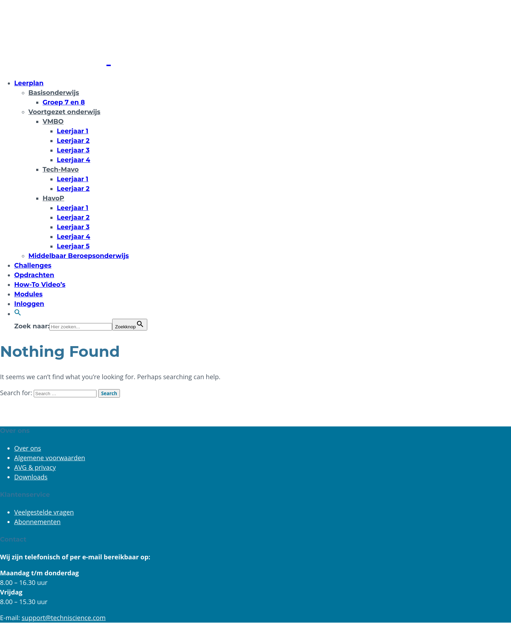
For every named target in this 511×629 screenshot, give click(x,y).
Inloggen (29, 304)
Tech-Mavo (61, 169)
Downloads (31, 477)
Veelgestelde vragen (44, 512)
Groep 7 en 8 (64, 102)
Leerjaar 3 (73, 150)
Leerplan (29, 83)
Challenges (32, 265)
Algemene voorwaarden (49, 457)
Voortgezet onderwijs (64, 112)
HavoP (53, 198)
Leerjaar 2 (73, 141)
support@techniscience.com (64, 617)
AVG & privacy (35, 467)
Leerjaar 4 (73, 160)
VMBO (53, 121)
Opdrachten (34, 275)
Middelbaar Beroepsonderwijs (78, 256)
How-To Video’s (39, 285)
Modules (28, 294)
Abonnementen (37, 521)
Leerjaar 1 (72, 131)
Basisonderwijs (53, 93)
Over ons (27, 448)
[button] (17, 314)
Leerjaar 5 (73, 246)
